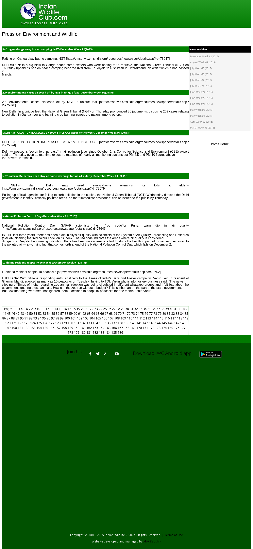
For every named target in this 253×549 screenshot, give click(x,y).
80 (164, 313)
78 (155, 313)
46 (13, 313)
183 (102, 332)
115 (161, 318)
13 (52, 309)
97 (53, 318)
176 (177, 328)
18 (74, 309)
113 (149, 318)
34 (145, 309)
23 (96, 309)
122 (21, 323)
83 (178, 313)
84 (182, 313)
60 (76, 313)
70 (120, 313)
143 (152, 323)
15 (61, 309)
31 (132, 309)
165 (108, 328)
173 (158, 328)
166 (114, 328)
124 (33, 323)
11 (43, 309)
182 (96, 332)
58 (67, 313)
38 (163, 309)
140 (133, 323)
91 (27, 318)
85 (186, 313)
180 (83, 332)
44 (5, 313)
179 (77, 332)
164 (102, 328)
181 (89, 332)
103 (86, 318)
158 (64, 328)
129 (64, 323)
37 (158, 309)
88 (13, 318)
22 (92, 309)
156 (52, 328)
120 (8, 323)
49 (27, 313)
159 (71, 328)
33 (141, 309)
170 (139, 328)
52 (40, 313)
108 (117, 318)
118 (180, 318)
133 (89, 323)
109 (124, 318)
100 (67, 318)
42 (181, 309)
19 (78, 309)
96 (49, 318)
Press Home (220, 144)
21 (87, 309)
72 (129, 313)
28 (118, 309)
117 (174, 318)
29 (123, 309)
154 (39, 328)
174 (164, 328)
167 (121, 328)
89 (18, 318)
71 (124, 313)
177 (182, 328)
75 (142, 313)
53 (44, 313)
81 (169, 313)
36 (154, 309)
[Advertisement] (126, 414)
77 (151, 313)
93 (35, 318)
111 (136, 318)
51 (36, 313)
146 (171, 323)
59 (71, 313)
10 (39, 309)
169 (133, 328)
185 (114, 332)
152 (27, 328)
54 (49, 313)
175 (171, 328)
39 (167, 309)
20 (83, 309)
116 (167, 318)
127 (52, 323)
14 (56, 309)
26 (110, 309)
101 (74, 318)
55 (53, 313)
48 (22, 313)
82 (173, 313)
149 (8, 328)
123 (27, 323)
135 (102, 323)
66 (102, 313)
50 (31, 313)
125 (39, 323)
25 (105, 309)
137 (114, 323)
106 (105, 318)
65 (98, 313)
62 (84, 313)
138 (121, 323)
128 (58, 323)
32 (136, 309)
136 (108, 323)
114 (155, 318)
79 (160, 313)
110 (130, 318)
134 (96, 323)
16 (65, 309)
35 (149, 309)
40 (172, 309)
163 (96, 328)
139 (127, 323)
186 (120, 332)
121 (14, 323)
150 (14, 328)
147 (177, 323)
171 (146, 328)
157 (58, 328)
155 (46, 328)
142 (146, 323)
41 (176, 309)
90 (22, 318)
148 (182, 323)
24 (101, 309)
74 (138, 313)
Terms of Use (174, 535)
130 (71, 323)
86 (4, 318)
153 (33, 328)
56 (58, 313)
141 (139, 323)
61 (80, 313)
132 (83, 323)
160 (77, 328)
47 (18, 313)
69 (115, 313)
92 (31, 318)
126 (46, 323)
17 (70, 309)
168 (127, 328)
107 (111, 318)
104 (92, 318)
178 (71, 332)
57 (62, 313)
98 (58, 318)
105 (99, 318)
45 (9, 313)
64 (93, 313)
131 (77, 323)
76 (147, 313)
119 (185, 318)
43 (185, 309)
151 (21, 328)
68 (111, 313)
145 (164, 323)
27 (114, 309)
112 (142, 318)
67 (107, 313)
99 (62, 318)
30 (127, 309)
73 (133, 313)
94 (40, 318)
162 (89, 328)
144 (158, 323)
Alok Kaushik (152, 541)
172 (152, 328)
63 (89, 313)
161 (83, 328)
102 (80, 318)
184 (108, 332)
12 (47, 309)
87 (9, 318)
